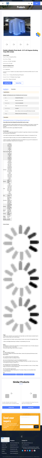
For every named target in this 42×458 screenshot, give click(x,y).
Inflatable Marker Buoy (14, 451)
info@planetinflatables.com (27, 0)
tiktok (34, 450)
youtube (25, 450)
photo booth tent (20, 374)
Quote (37, 3)
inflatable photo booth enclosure (9, 374)
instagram (32, 450)
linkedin (22, 450)
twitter (30, 450)
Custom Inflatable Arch (14, 453)
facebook (27, 450)
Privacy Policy (4, 453)
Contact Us (4, 449)
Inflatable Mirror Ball (13, 449)
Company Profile (4, 442)
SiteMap (3, 451)
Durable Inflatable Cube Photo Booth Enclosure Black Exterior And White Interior (10, 403)
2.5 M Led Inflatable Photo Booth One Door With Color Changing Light (30, 403)
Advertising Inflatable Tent (14, 442)
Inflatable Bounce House (14, 447)
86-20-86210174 (37, 0)
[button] (7, 396)
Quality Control (4, 447)
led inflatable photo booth (29, 374)
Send (36, 426)
